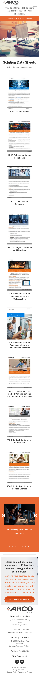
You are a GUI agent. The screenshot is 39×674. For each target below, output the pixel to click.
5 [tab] (23, 547)
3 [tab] (16, 547)
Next (35, 516)
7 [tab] (29, 547)
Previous (3, 516)
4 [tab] (20, 547)
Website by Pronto (25, 672)
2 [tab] (13, 547)
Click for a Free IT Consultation (19, 599)
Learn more (19, 533)
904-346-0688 (26, 18)
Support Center (13, 18)
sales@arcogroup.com (24, 632)
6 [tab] (26, 547)
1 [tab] (10, 547)
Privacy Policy (12, 672)
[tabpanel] (19, 519)
